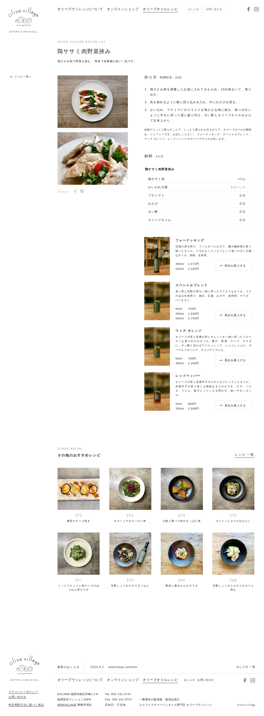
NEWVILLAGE (67, 704)
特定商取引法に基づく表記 (26, 704)
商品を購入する (232, 265)
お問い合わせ (17, 696)
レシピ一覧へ (21, 76)
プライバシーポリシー (23, 692)
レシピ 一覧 (244, 454)
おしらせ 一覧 (245, 666)
